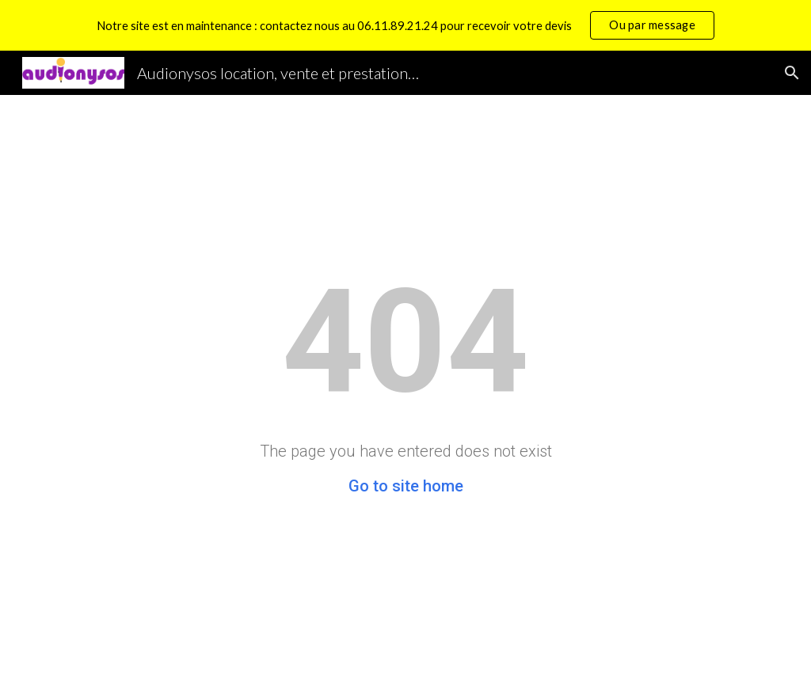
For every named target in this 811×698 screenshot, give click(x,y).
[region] (405, 25)
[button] (792, 73)
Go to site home (405, 485)
